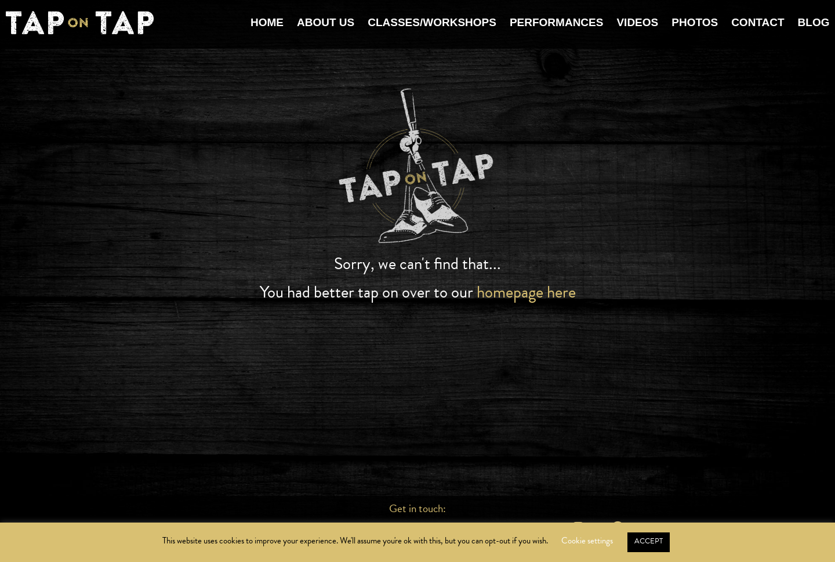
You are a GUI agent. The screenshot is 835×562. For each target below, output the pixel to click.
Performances (557, 22)
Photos (694, 22)
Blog (814, 22)
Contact (757, 22)
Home (267, 22)
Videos (637, 22)
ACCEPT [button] (648, 541)
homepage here (526, 292)
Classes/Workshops (432, 22)
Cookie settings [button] (587, 540)
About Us (325, 22)
